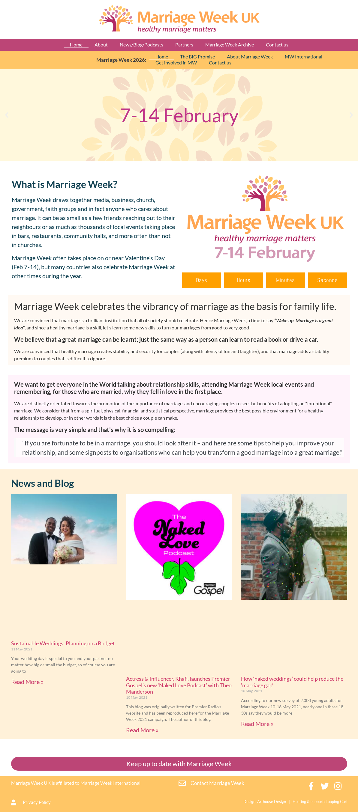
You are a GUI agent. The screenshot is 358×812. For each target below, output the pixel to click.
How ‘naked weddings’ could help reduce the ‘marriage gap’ (292, 682)
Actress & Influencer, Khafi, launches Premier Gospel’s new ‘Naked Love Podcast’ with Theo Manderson (179, 685)
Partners (184, 44)
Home (76, 44)
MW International (303, 56)
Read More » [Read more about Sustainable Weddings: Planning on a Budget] (27, 681)
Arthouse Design (271, 801)
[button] (7, 115)
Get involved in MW (176, 62)
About (101, 44)
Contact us (277, 44)
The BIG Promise (197, 56)
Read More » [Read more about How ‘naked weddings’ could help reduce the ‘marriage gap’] (257, 723)
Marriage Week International (110, 783)
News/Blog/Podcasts (141, 44)
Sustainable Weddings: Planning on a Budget (63, 643)
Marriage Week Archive (229, 44)
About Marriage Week (250, 56)
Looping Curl (336, 801)
